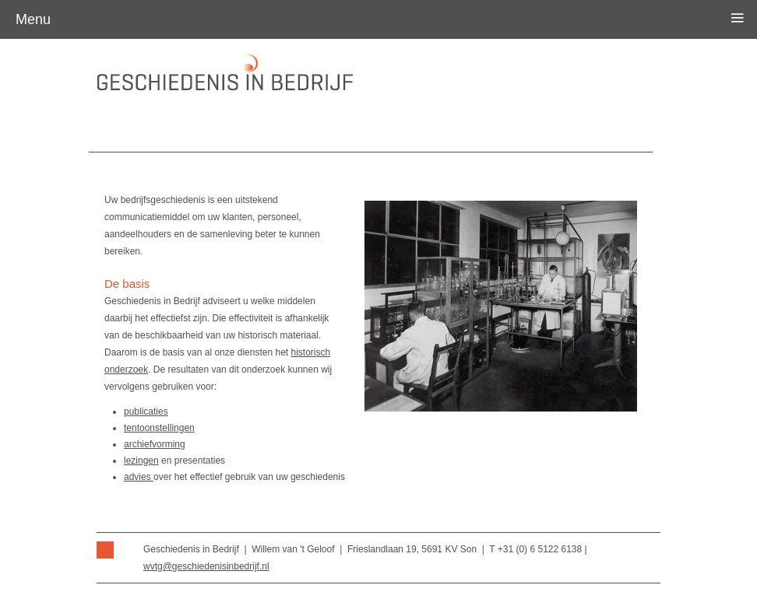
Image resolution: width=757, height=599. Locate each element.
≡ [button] (738, 17)
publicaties (146, 411)
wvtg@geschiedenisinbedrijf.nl (206, 566)
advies (138, 476)
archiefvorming (154, 444)
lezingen (141, 460)
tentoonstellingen (159, 427)
